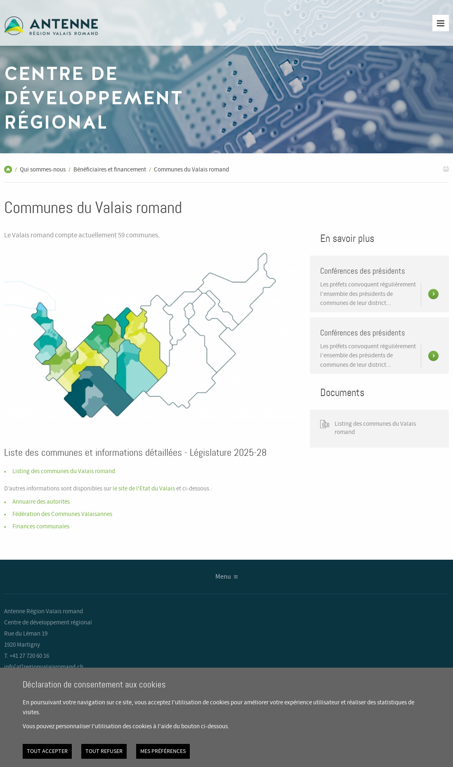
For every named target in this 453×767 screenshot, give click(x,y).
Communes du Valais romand (191, 170)
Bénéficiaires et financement (109, 170)
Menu (223, 576)
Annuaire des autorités (41, 502)
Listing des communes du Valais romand (63, 471)
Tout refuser (104, 751)
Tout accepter (47, 751)
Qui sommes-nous (43, 170)
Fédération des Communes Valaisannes (62, 514)
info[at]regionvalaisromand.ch (43, 667)
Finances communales (40, 527)
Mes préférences (163, 751)
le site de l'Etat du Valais (144, 489)
